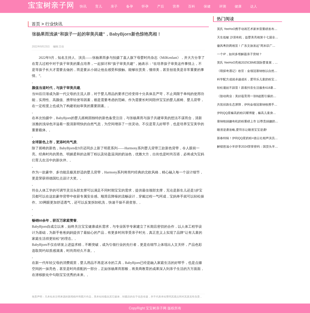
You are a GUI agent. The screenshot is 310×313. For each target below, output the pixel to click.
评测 (222, 6)
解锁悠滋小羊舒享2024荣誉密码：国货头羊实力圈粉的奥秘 (256, 146)
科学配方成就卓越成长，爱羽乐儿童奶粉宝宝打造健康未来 (256, 79)
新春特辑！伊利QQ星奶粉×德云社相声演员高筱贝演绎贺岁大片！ (261, 138)
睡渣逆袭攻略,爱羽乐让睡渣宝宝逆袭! (242, 129)
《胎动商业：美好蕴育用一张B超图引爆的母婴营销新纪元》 (257, 96)
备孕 (129, 6)
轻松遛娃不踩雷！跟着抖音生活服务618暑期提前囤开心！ (255, 87)
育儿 (98, 6)
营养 (176, 6)
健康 (238, 6)
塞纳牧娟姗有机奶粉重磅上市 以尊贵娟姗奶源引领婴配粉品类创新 (261, 121)
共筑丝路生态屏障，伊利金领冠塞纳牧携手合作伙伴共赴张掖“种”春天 (263, 104)
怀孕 (145, 6)
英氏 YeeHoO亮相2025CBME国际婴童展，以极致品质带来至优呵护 (262, 62)
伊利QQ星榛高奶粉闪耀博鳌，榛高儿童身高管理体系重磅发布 (258, 113)
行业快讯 (53, 24)
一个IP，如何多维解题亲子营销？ (239, 54)
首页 (36, 24)
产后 (160, 6)
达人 (253, 6)
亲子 (114, 6)
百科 (191, 6)
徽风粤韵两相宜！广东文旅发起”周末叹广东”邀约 (249, 45)
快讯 (83, 6)
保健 (207, 6)
